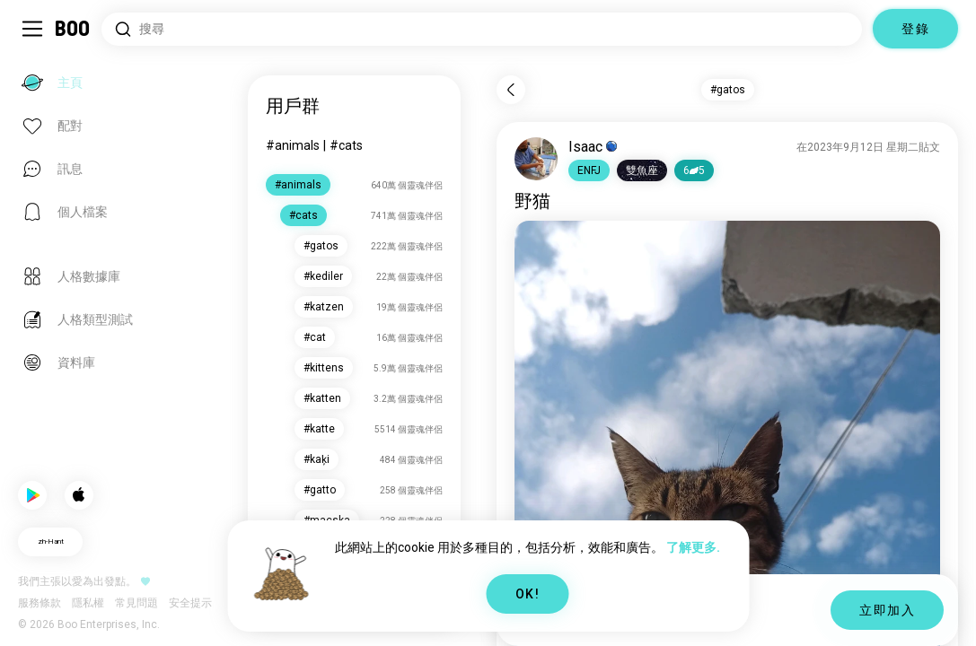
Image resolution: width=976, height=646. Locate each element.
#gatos (727, 89)
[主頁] (73, 28)
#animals (293, 145)
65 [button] (694, 170)
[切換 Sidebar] (32, 28)
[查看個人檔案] (536, 158)
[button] (589, 170)
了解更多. (693, 547)
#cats (346, 145)
